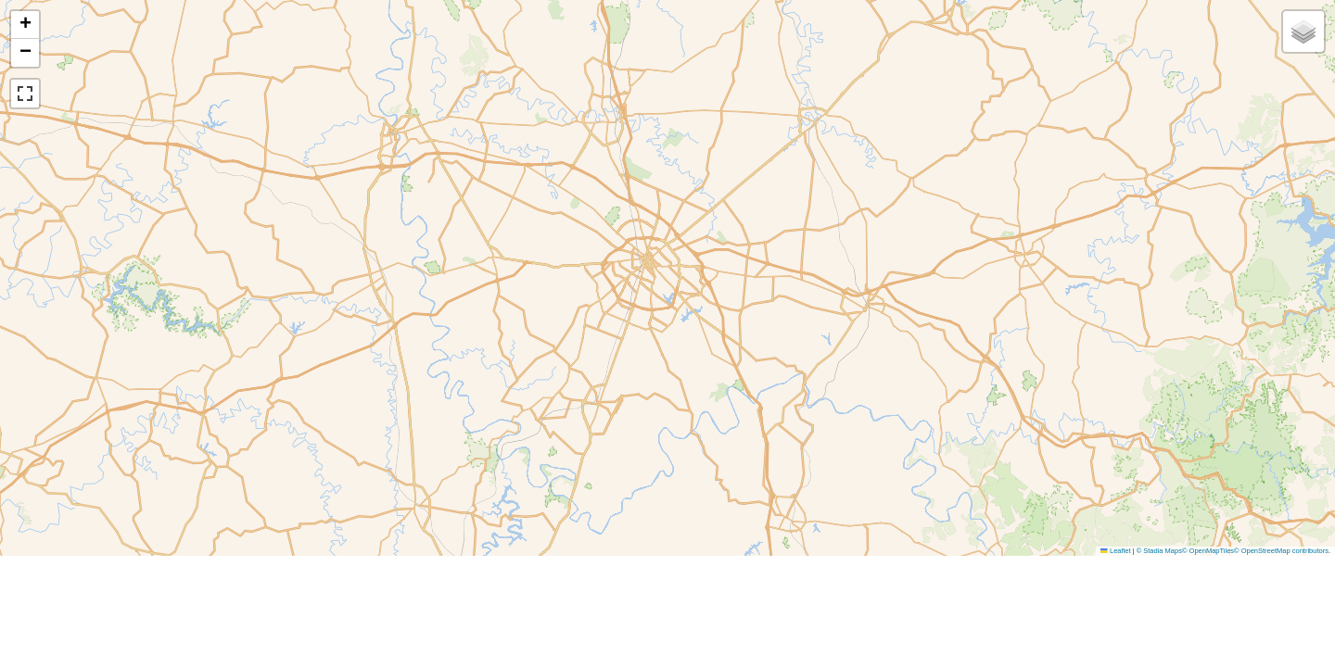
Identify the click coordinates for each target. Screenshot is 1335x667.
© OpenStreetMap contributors (1281, 551)
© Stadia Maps (1159, 551)
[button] (25, 25)
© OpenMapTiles (1208, 551)
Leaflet (1115, 551)
